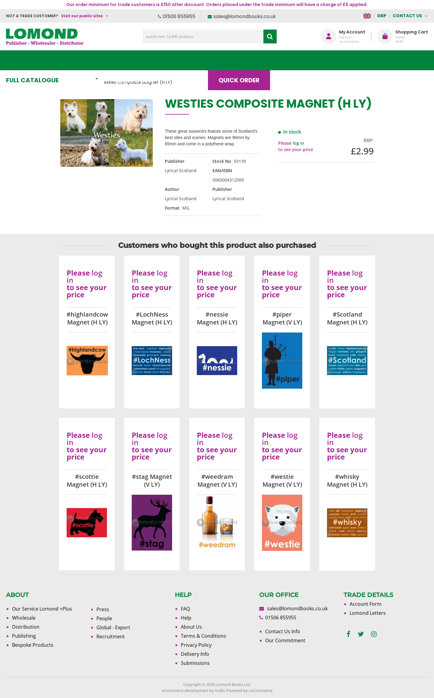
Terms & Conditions (203, 636)
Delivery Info (195, 654)
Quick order (243, 60)
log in (298, 143)
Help (186, 617)
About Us (338, 60)
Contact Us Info (282, 631)
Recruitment (110, 636)
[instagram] (374, 634)
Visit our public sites (82, 15)
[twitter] (361, 634)
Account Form (366, 604)
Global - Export (113, 627)
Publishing (24, 636)
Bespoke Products (32, 645)
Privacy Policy (196, 645)
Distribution (25, 627)
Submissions (195, 663)
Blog (293, 60)
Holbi (220, 690)
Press (102, 609)
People (104, 618)
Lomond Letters (368, 613)
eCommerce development (185, 690)
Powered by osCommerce (249, 690)
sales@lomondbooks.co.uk (244, 16)
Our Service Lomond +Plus (42, 608)
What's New (140, 60)
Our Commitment (285, 640)
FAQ (185, 608)
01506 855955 (179, 16)
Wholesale (24, 617)
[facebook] (349, 634)
